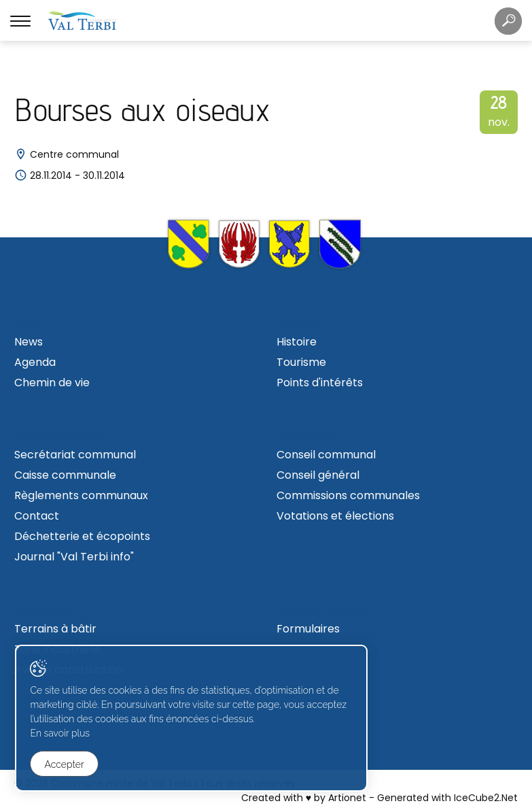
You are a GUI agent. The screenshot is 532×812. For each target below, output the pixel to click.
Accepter (69, 765)
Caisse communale (65, 475)
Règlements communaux (81, 495)
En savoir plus (65, 735)
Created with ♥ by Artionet (303, 798)
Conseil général (318, 475)
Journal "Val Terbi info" (74, 556)
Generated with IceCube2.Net (447, 798)
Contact (36, 516)
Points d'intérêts (320, 382)
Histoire (297, 342)
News (28, 342)
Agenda (35, 362)
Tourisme (301, 362)
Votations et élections (335, 516)
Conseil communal (326, 454)
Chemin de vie (52, 382)
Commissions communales (348, 495)
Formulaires (308, 629)
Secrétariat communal (75, 454)
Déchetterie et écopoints (82, 536)
